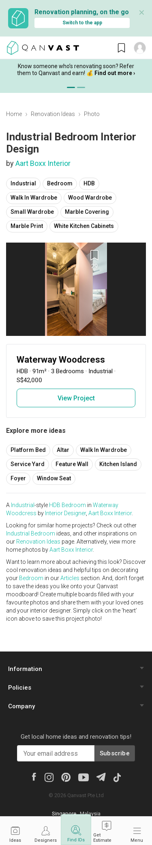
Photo (92, 114)
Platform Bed (28, 450)
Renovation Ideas (53, 114)
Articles (69, 578)
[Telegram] (100, 776)
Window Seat (54, 478)
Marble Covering (87, 212)
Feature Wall (72, 464)
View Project (76, 398)
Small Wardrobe (32, 212)
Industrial (23, 183)
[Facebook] (34, 776)
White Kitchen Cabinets (84, 226)
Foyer (18, 478)
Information (25, 669)
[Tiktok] (116, 777)
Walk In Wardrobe (34, 197)
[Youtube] (83, 777)
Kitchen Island (118, 464)
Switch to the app (82, 23)
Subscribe (115, 753)
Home (14, 114)
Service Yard (28, 464)
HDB (89, 183)
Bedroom (60, 183)
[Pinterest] (66, 777)
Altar (63, 450)
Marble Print (27, 226)
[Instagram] (49, 777)
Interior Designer (65, 513)
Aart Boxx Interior (43, 163)
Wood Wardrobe (90, 197)
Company (21, 706)
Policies (19, 687)
